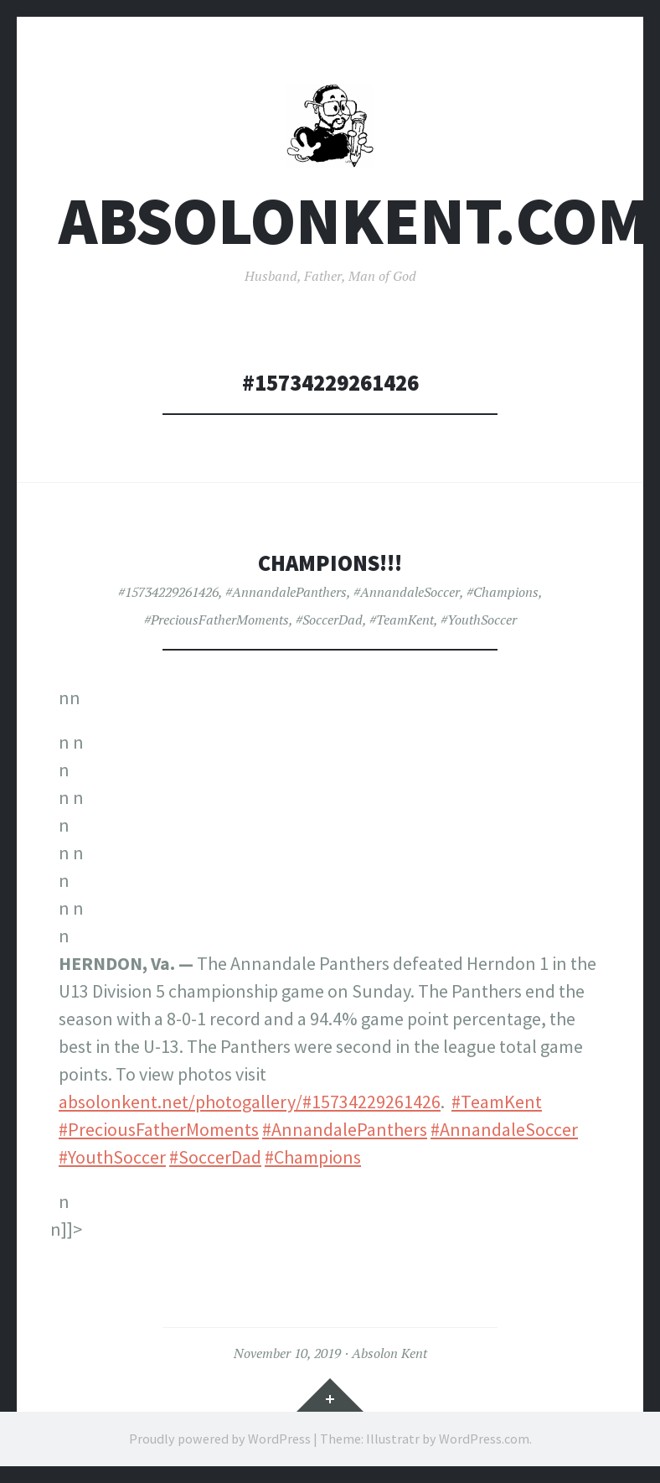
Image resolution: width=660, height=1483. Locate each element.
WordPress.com (484, 1438)
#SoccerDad (329, 619)
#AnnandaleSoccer (406, 592)
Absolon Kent (389, 1353)
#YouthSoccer (479, 619)
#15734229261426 (168, 592)
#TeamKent (401, 619)
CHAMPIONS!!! (330, 563)
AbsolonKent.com (354, 220)
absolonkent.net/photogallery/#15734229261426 (250, 1101)
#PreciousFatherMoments (216, 619)
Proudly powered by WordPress (220, 1438)
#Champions (503, 592)
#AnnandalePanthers (286, 592)
